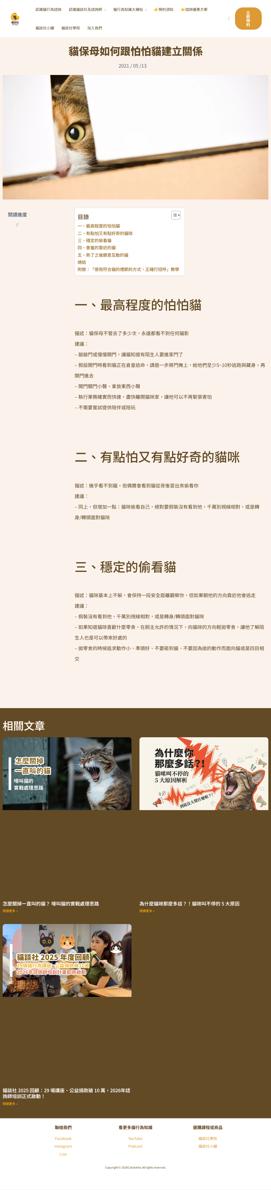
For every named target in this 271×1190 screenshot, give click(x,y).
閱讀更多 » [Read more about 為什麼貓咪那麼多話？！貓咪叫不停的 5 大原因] (147, 910)
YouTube (135, 1138)
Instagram (63, 1146)
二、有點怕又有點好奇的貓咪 (105, 233)
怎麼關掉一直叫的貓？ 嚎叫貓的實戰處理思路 (51, 903)
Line (63, 1154)
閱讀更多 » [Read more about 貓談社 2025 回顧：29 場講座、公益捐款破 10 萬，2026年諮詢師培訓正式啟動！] (10, 1103)
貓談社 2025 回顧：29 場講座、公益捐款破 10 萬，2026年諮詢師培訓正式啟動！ (66, 1093)
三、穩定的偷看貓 (94, 240)
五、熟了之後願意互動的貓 (103, 255)
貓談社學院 (207, 1138)
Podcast (135, 1146)
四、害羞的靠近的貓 (97, 247)
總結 (82, 262)
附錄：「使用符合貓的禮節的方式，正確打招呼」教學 (128, 269)
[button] (104, 9)
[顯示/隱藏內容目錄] (173, 215)
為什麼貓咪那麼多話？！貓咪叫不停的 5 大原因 (189, 903)
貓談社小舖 (207, 1146)
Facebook (63, 1138)
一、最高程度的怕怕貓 (99, 226)
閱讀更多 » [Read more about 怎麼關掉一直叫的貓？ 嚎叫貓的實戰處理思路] (10, 910)
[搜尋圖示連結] (229, 18)
